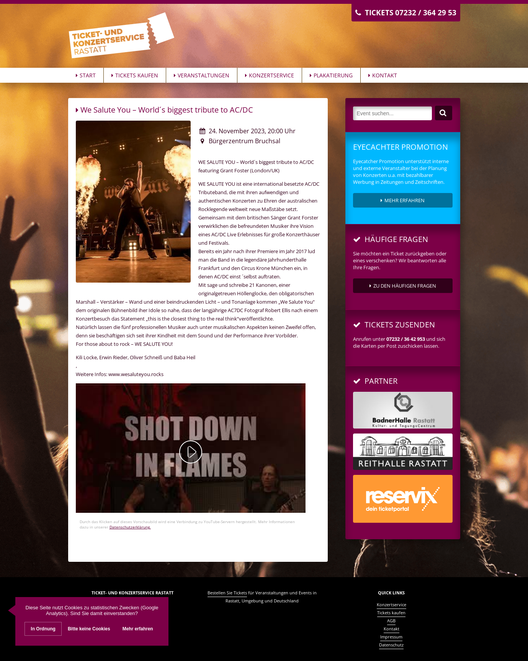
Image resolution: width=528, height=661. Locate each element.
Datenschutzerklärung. (130, 527)
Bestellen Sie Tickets (227, 593)
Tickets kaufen (134, 75)
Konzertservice (269, 75)
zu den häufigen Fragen (402, 285)
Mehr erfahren (403, 200)
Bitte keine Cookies (89, 629)
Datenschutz (391, 645)
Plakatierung (331, 75)
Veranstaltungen (201, 75)
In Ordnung (43, 629)
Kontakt (382, 75)
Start (86, 75)
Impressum (391, 637)
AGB (391, 620)
